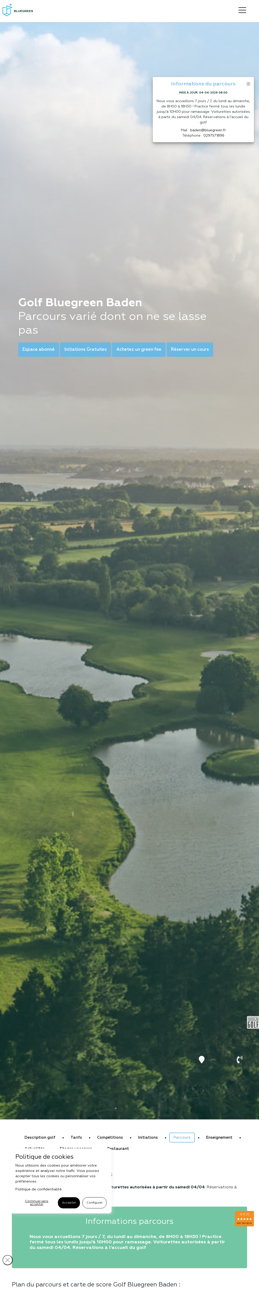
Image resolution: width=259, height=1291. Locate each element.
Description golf (40, 1137)
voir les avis (244, 1223)
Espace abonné (39, 349)
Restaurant (118, 1149)
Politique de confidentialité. (38, 1189)
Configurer (94, 1202)
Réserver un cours (190, 349)
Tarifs (76, 1137)
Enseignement (219, 1137)
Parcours (182, 1137)
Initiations (148, 1137)
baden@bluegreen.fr (208, 130)
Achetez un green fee (138, 349)
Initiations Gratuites (85, 349)
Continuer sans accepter (36, 1203)
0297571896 (213, 135)
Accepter (69, 1202)
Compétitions (110, 1137)
